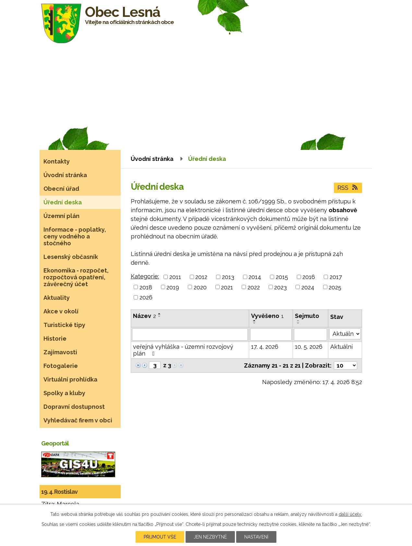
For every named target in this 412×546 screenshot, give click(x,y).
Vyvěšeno (267, 315)
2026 (145, 297)
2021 (227, 287)
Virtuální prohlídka (70, 379)
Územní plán (61, 215)
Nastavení (256, 537)
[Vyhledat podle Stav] (345, 333)
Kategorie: (145, 276)
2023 (280, 287)
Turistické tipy (64, 325)
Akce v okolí (61, 311)
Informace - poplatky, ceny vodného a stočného (74, 236)
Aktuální (341, 346)
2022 (254, 287)
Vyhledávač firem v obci (77, 420)
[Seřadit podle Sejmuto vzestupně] (298, 320)
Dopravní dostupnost (74, 406)
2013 (228, 276)
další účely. (350, 514)
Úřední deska (62, 202)
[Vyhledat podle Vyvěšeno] (271, 334)
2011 (175, 276)
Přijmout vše (160, 537)
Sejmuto (307, 315)
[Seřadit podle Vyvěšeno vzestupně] (254, 320)
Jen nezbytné (210, 537)
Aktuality (56, 297)
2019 (172, 287)
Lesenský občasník (70, 256)
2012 (201, 276)
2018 (145, 287)
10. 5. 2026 (308, 346)
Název (144, 315)
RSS (348, 187)
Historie (55, 338)
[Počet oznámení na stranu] (345, 365)
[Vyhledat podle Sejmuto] (310, 334)
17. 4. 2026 (264, 346)
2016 (308, 276)
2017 (336, 276)
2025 (335, 287)
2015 (282, 276)
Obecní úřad (61, 188)
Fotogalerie (60, 365)
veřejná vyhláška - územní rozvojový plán (183, 350)
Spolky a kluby (64, 393)
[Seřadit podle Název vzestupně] (159, 313)
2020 (200, 287)
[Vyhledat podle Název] (190, 334)
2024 (307, 287)
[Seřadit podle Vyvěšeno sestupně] (254, 323)
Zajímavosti (60, 352)
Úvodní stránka (152, 158)
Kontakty (56, 161)
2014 (254, 276)
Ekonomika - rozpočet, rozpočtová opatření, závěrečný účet (76, 277)
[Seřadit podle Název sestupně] (159, 316)
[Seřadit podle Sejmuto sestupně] (298, 323)
